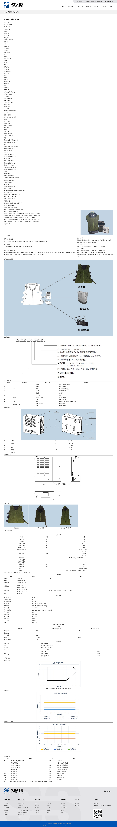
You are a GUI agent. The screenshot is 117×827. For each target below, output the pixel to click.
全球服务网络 (64, 808)
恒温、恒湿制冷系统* (9, 199)
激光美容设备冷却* (9, 154)
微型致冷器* (7, 201)
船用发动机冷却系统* (9, 92)
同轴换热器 (21, 803)
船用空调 (6, 33)
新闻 (51, 823)
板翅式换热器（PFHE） (24, 812)
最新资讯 (93, 1)
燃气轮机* (6, 90)
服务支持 (88, 6)
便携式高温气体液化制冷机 (11, 140)
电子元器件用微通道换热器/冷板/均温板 (15, 190)
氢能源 (48, 808)
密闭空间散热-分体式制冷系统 (12, 195)
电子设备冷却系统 (9, 175)
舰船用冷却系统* (8, 94)
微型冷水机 (7, 54)
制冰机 (6, 50)
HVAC (36, 803)
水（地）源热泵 (8, 25)
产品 (63, 6)
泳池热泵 (6, 69)
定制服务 (99, 1)
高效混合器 (7, 100)
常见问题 (60, 823)
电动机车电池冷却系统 (10, 117)
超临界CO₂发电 (8, 125)
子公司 (96, 6)
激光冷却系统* (8, 188)
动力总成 (49, 810)
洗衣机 (6, 65)
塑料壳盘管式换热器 (23, 808)
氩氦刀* (6, 152)
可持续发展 (80, 1)
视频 (62, 812)
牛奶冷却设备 (7, 58)
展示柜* (6, 42)
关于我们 (87, 1)
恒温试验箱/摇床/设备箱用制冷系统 (13, 209)
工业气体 (37, 812)
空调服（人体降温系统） (10, 169)
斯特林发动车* (8, 115)
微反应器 (20, 817)
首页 (5, 12)
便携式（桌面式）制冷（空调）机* (13, 203)
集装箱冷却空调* (8, 40)
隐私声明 (65, 823)
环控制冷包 (7, 173)
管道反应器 (7, 104)
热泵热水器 (7, 29)
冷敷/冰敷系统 (8, 150)
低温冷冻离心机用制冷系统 (11, 146)
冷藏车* (6, 44)
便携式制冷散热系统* (9, 163)
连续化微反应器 (8, 98)
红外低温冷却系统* (9, 161)
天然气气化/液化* (8, 121)
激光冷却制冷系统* (9, 165)
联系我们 (104, 6)
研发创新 (6, 810)
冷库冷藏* (6, 46)
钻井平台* (6, 132)
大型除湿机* (7, 83)
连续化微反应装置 (9, 102)
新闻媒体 (6, 812)
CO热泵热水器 (8, 27)
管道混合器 (7, 106)
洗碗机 (6, 56)
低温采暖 (6, 35)
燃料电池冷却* (8, 134)
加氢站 (6, 129)
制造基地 (6, 805)
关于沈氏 (6, 803)
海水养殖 (6, 73)
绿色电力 (49, 805)
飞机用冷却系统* (8, 182)
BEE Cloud (72, 825)
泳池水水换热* (8, 71)
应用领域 (70, 6)
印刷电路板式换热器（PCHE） (25, 810)
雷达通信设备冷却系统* (10, 197)
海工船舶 (37, 808)
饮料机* (6, 61)
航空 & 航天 (37, 810)
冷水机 (6, 31)
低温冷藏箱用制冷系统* (10, 157)
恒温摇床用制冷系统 (9, 148)
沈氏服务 (63, 803)
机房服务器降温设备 (9, 186)
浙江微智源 (77, 805)
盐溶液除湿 (7, 81)
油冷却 (6, 113)
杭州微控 (77, 803)
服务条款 (69, 823)
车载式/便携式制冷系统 (10, 111)
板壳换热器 (21, 815)
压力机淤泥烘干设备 (9, 142)
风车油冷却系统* (8, 136)
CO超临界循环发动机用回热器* (12, 178)
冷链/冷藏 (49, 803)
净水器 (6, 63)
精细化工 (49, 812)
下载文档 (63, 805)
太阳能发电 (7, 123)
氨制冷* (6, 79)
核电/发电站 (7, 127)
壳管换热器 (21, 805)
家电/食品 (37, 805)
